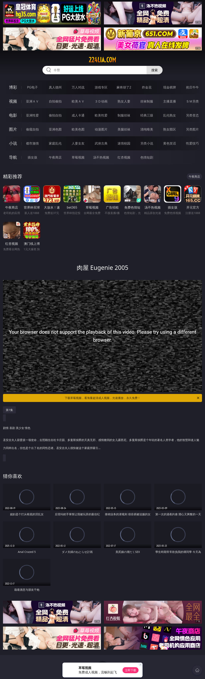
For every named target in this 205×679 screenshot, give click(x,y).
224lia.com (102, 60)
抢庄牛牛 (192, 87)
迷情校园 (124, 143)
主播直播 (169, 101)
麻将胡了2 (124, 87)
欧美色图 (78, 129)
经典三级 (146, 115)
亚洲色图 (55, 129)
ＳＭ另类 (192, 101)
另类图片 (192, 129)
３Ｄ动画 (101, 101)
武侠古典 (101, 143)
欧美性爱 (101, 115)
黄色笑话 (169, 143)
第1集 (9, 410)
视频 (13, 101)
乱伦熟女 (169, 115)
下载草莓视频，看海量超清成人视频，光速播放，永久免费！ (132, 398)
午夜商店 (55, 157)
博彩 (13, 87)
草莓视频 (78, 157)
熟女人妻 (124, 101)
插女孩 (32, 157)
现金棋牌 (169, 87)
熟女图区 (169, 129)
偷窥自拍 (32, 129)
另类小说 (146, 143)
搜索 (154, 70)
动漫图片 (101, 129)
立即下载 (130, 670)
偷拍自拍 (55, 115)
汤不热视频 (101, 157)
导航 (13, 157)
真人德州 (55, 87)
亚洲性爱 (32, 115)
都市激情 (32, 143)
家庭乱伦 (55, 143)
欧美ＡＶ (78, 101)
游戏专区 (101, 87)
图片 (13, 129)
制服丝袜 (124, 115)
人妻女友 (78, 143)
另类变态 (192, 115)
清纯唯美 (146, 129)
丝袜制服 (146, 101)
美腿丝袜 (124, 129)
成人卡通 (78, 115)
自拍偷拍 (55, 101)
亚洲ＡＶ (32, 101)
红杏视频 (124, 157)
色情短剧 (146, 157)
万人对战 (78, 87)
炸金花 (147, 87)
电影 (13, 115)
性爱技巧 (192, 143)
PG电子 (32, 87)
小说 (13, 143)
